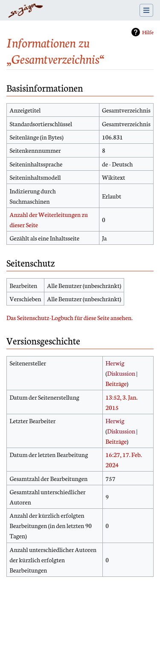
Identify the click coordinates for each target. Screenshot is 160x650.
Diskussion (121, 373)
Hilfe (148, 32)
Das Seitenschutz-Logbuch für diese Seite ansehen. (69, 317)
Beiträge (116, 383)
